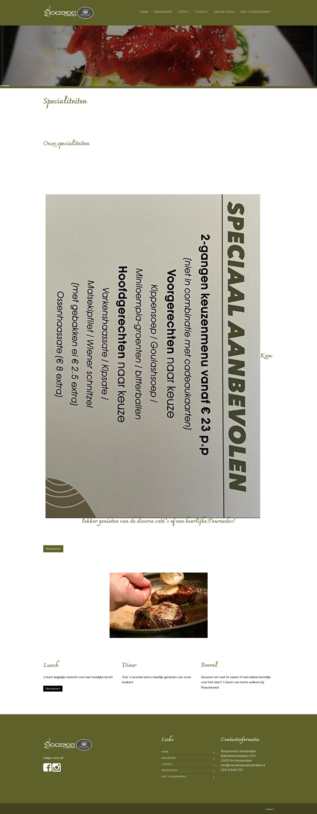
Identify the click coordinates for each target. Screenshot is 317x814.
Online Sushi (224, 11)
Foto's (184, 11)
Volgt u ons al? (53, 758)
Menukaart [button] (53, 688)
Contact (201, 11)
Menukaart (163, 11)
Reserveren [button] (53, 548)
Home (144, 11)
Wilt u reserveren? (256, 11)
